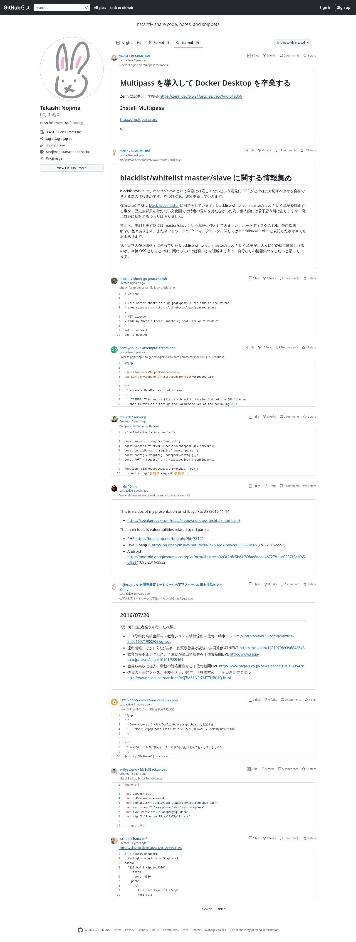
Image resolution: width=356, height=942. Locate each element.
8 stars (309, 55)
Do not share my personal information (254, 930)
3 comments (289, 278)
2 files (254, 700)
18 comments (286, 150)
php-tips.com (55, 145)
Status (156, 930)
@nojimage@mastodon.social (67, 152)
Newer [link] (207, 909)
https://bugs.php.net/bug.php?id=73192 (169, 538)
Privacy (129, 930)
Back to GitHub (121, 7)
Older (221, 909)
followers (51, 123)
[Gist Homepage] (17, 7)
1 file (249, 150)
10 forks (265, 347)
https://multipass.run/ (139, 119)
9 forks (267, 769)
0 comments (289, 55)
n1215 (124, 700)
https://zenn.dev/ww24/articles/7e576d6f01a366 (201, 96)
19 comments (287, 347)
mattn (124, 151)
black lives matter (164, 205)
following (74, 123)
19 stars (309, 769)
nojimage (126, 584)
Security (143, 930)
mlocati (124, 278)
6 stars (309, 278)
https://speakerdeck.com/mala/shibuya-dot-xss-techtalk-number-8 (183, 520)
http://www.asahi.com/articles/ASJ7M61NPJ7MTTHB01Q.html (179, 677)
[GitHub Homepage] (80, 930)
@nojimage (53, 158)
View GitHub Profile (71, 168)
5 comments (288, 769)
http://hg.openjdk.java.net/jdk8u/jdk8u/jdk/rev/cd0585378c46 (204, 545)
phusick (125, 417)
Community (170, 930)
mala (123, 486)
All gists (100, 7)
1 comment (290, 584)
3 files (253, 55)
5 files (254, 584)
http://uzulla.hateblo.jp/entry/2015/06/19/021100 (150, 848)
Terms (117, 930)
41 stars (309, 347)
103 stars (308, 150)
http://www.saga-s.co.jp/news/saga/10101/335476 (261, 665)
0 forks (269, 55)
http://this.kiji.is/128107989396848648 (272, 647)
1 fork (270, 486)
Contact (196, 930)
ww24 (123, 56)
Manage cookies (215, 930)
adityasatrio (128, 769)
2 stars (309, 417)
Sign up (343, 7)
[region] (213, 104)
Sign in (325, 7)
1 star (310, 700)
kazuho (124, 838)
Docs (185, 930)
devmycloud (128, 348)
